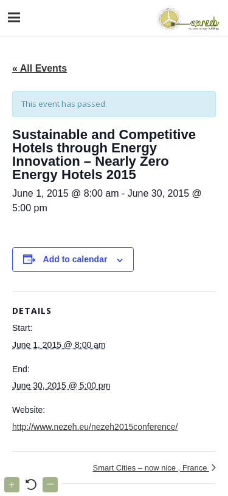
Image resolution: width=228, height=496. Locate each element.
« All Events (39, 68)
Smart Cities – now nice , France (151, 467)
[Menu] (14, 17)
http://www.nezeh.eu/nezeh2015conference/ (95, 427)
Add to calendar (75, 259)
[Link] (187, 18)
